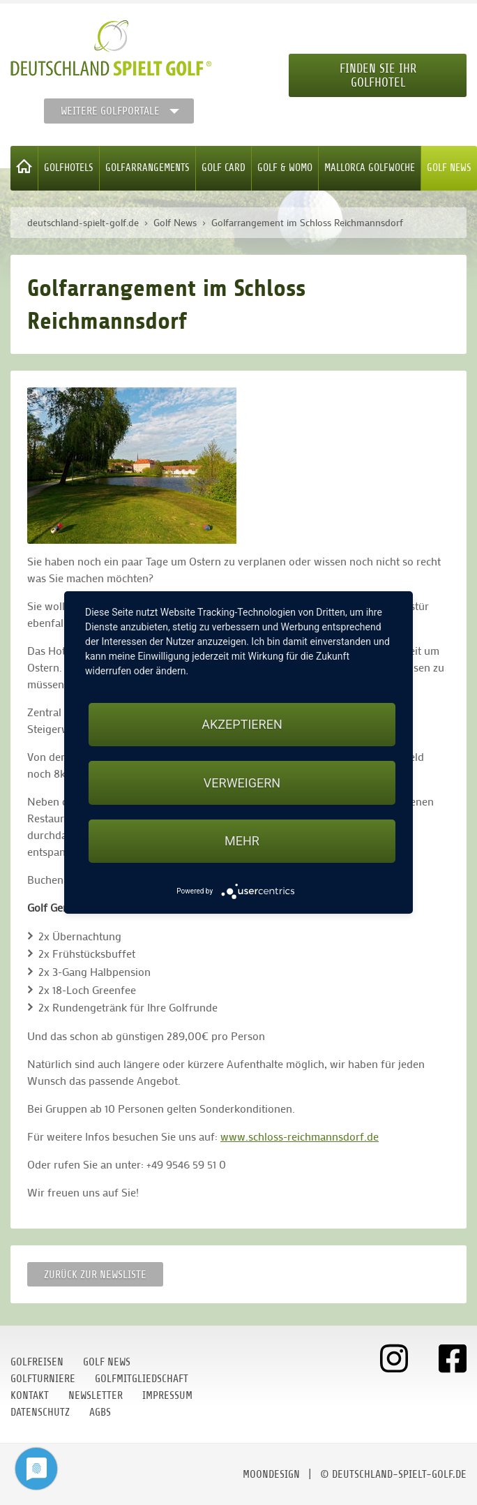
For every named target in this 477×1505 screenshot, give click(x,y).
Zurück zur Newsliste (95, 1274)
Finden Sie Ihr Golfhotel (378, 75)
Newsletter (95, 1395)
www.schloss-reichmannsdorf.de (299, 1136)
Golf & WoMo (284, 168)
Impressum (167, 1395)
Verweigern (242, 783)
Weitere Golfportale (110, 111)
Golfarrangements (147, 168)
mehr (242, 840)
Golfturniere (42, 1378)
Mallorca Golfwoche (369, 168)
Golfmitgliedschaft (141, 1378)
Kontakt (29, 1395)
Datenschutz (40, 1412)
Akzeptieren (242, 724)
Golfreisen (36, 1362)
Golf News (449, 168)
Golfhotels (68, 168)
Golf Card (223, 168)
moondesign (271, 1474)
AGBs (100, 1412)
